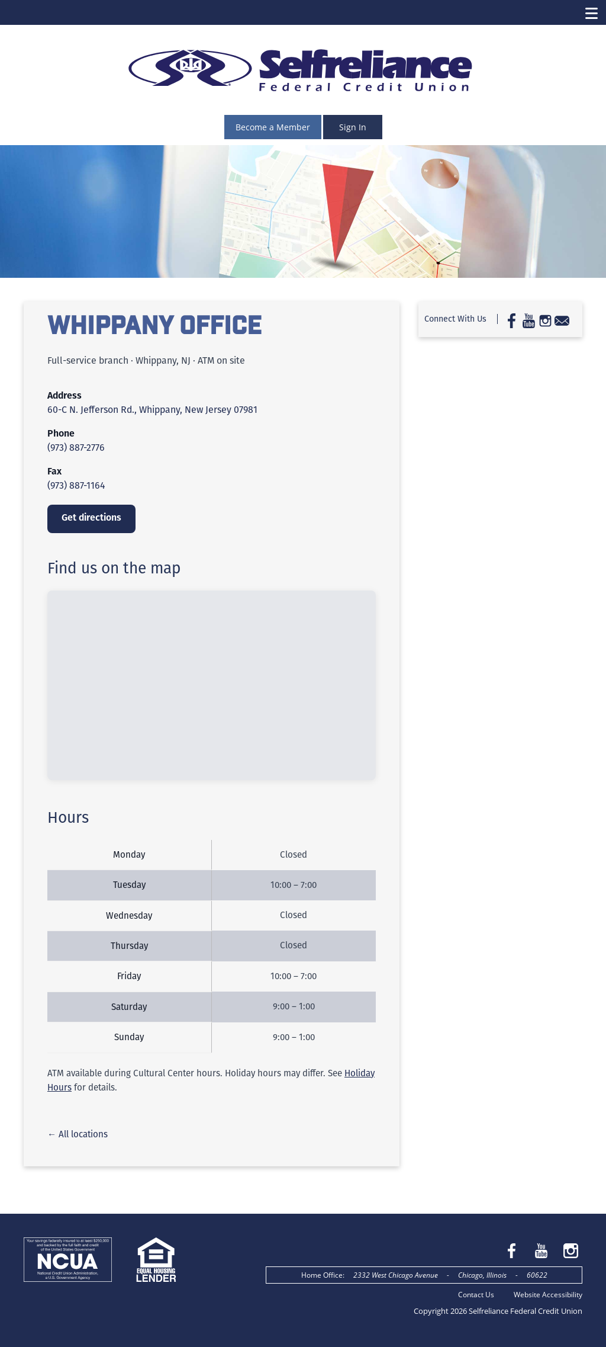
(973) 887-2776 (76, 447)
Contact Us (476, 1295)
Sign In (352, 127)
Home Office (322, 1275)
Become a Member (273, 127)
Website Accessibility (548, 1295)
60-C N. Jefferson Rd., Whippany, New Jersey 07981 (152, 409)
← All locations (77, 1134)
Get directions (91, 517)
